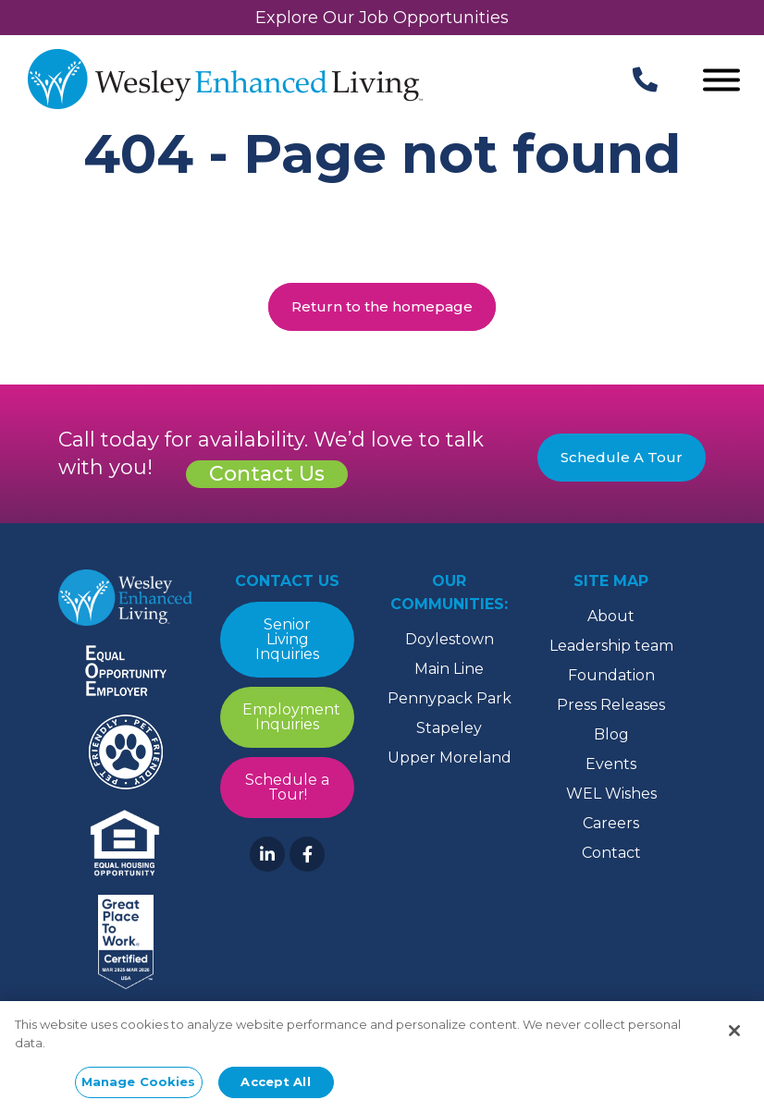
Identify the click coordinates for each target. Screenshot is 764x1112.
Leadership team (611, 645)
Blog (611, 734)
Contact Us (267, 473)
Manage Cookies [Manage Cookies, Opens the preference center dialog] (138, 1083)
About (611, 616)
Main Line (449, 669)
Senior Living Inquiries (287, 639)
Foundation (611, 675)
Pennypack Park (449, 698)
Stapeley (449, 728)
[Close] (734, 1032)
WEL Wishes (611, 793)
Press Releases (611, 705)
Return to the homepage (382, 306)
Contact (611, 852)
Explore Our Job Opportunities (382, 17)
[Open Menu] (721, 82)
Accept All (275, 1083)
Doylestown (449, 639)
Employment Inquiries (291, 717)
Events (610, 764)
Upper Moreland (449, 757)
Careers (611, 823)
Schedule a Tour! (287, 787)
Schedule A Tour (622, 457)
